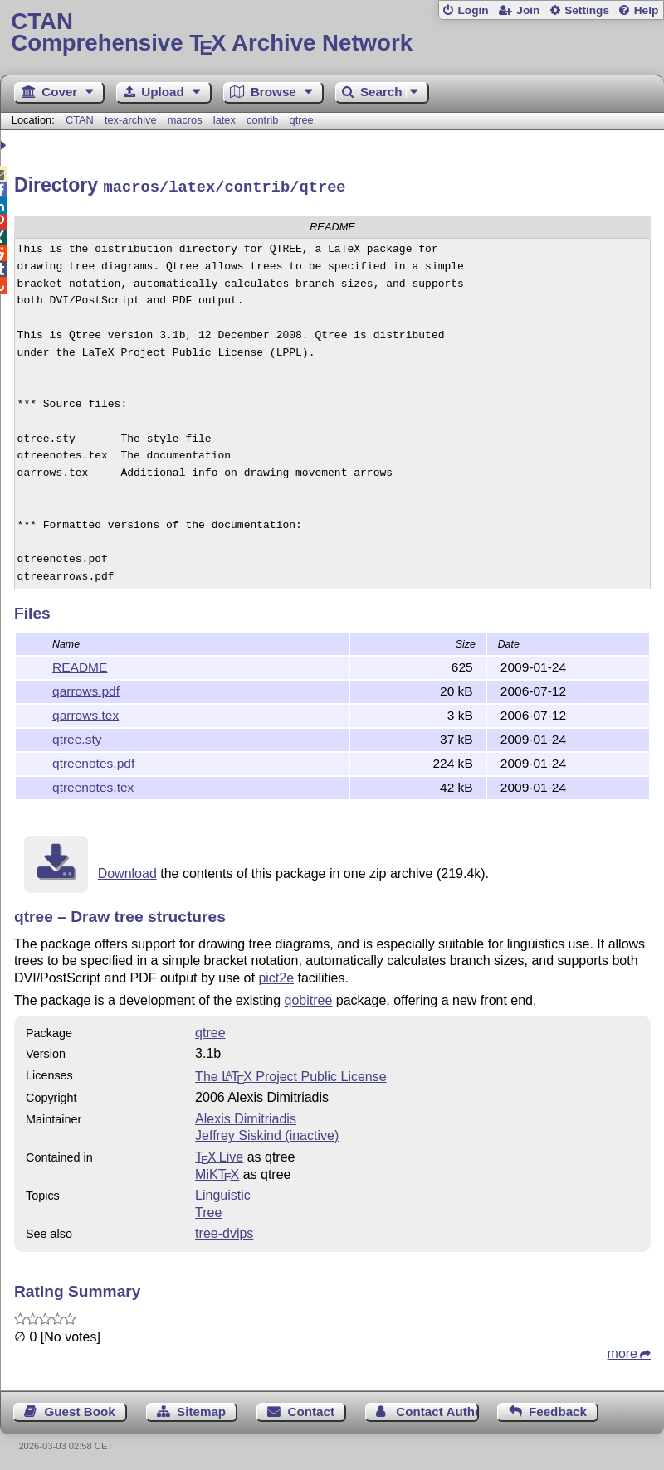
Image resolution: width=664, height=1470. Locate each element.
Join (528, 10)
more (622, 1351)
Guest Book (80, 1409)
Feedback (558, 1409)
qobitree (309, 998)
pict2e (276, 975)
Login (472, 10)
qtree (302, 120)
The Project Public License (291, 1074)
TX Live (219, 1154)
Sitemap (201, 1409)
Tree (208, 1210)
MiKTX (217, 1172)
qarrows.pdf (86, 689)
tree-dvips (224, 1231)
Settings (586, 10)
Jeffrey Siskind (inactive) (267, 1133)
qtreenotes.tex (93, 785)
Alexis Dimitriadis (245, 1116)
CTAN (80, 120)
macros (185, 120)
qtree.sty (77, 737)
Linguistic (223, 1193)
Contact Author (437, 1409)
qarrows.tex (85, 713)
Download (127, 871)
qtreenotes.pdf (93, 761)
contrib (262, 120)
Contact (310, 1409)
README (79, 664)
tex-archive (131, 120)
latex (224, 120)
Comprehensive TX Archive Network (331, 33)
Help (646, 10)
